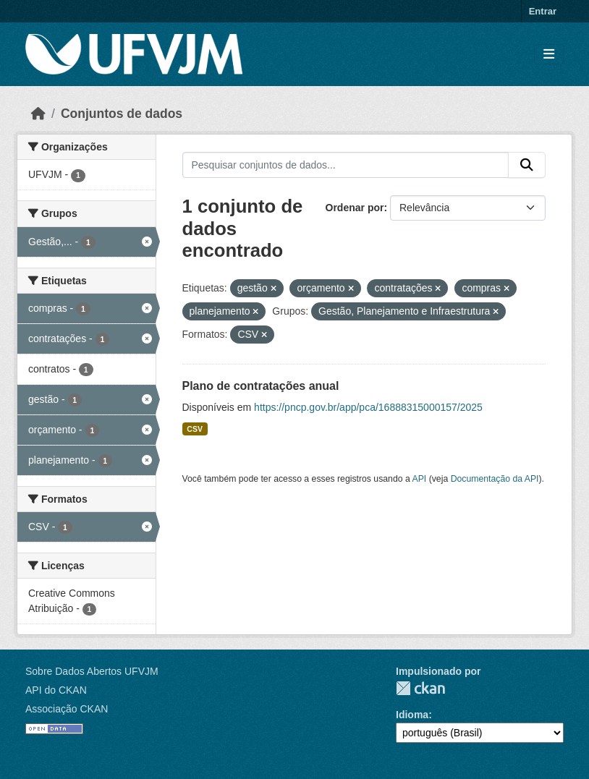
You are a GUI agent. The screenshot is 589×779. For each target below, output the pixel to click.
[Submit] (527, 165)
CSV (195, 429)
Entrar (542, 11)
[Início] (38, 113)
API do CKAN (56, 690)
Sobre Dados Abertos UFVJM (91, 671)
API (419, 479)
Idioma (412, 714)
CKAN (420, 688)
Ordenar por (355, 207)
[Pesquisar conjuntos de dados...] (345, 165)
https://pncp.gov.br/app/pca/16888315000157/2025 (368, 407)
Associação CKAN (66, 709)
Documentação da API (495, 479)
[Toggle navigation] (549, 54)
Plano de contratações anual (260, 386)
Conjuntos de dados (121, 113)
